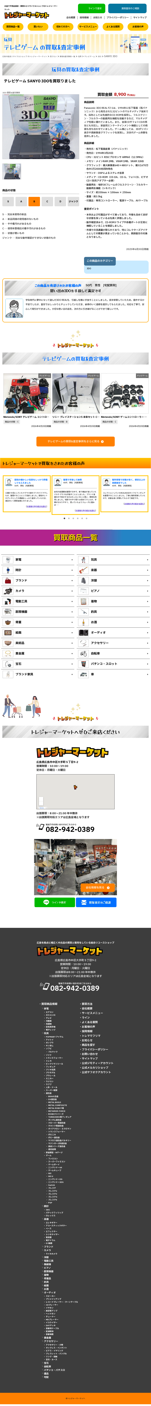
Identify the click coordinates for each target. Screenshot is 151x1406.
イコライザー (51, 1324)
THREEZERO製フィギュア (60, 1118)
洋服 (46, 1259)
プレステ (52, 1189)
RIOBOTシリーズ (56, 1115)
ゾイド (49, 1056)
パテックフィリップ (54, 1214)
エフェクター (51, 1233)
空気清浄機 (50, 1028)
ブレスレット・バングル (56, 1355)
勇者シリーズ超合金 (56, 1148)
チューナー (50, 1318)
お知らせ (97, 17)
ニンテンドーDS (55, 1181)
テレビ (49, 1019)
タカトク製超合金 (56, 1127)
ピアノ (47, 1270)
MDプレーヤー (52, 1321)
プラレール (50, 1077)
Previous (5, 398)
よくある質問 (113, 26)
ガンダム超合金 (54, 1121)
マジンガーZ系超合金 (57, 1145)
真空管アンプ (51, 1312)
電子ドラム (50, 1242)
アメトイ (50, 1041)
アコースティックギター (56, 1227)
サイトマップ (140, 17)
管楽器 (49, 1239)
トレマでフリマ (91, 1038)
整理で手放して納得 (72, 479)
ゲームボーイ (54, 1166)
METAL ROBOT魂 (56, 1110)
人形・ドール (51, 1089)
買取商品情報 (49, 1006)
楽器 (46, 1221)
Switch (51, 1186)
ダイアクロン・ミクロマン (59, 1130)
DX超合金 (52, 1101)
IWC (48, 1211)
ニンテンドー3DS (56, 1184)
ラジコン (50, 1083)
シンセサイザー (52, 1236)
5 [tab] (82, 518)
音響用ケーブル (52, 1330)
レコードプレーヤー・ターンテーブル (62, 1303)
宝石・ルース (51, 1361)
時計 (46, 1208)
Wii (49, 1175)
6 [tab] (86, 518)
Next (146, 398)
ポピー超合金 (54, 1139)
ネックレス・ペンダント (56, 1349)
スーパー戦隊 (51, 1092)
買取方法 (87, 1006)
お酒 (46, 1291)
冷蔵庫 (49, 1022)
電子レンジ (50, 1031)
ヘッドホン (50, 1315)
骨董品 (47, 1280)
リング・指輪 (51, 1358)
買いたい (38, 26)
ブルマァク (53, 1053)
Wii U (50, 1178)
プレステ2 (52, 1192)
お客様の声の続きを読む (36, 506)
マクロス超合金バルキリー (59, 1142)
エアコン (50, 1014)
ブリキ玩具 (50, 1071)
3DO (89, 268)
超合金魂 (52, 1151)
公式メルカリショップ (95, 1070)
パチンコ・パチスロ (54, 1372)
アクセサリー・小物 (54, 1346)
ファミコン (53, 1160)
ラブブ (49, 1086)
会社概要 (70, 17)
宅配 (46, 1379)
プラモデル (50, 1074)
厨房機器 (48, 1273)
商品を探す (88, 1047)
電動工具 (48, 1262)
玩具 (46, 1035)
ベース (48, 1230)
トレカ (49, 1062)
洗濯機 (49, 1025)
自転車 (47, 1368)
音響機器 (50, 1336)
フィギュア (50, 1068)
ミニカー (50, 1080)
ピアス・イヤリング (54, 1352)
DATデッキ (51, 1327)
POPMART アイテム (54, 1038)
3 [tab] (73, 518)
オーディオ (50, 1294)
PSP (50, 1204)
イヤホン (50, 1309)
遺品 (46, 1375)
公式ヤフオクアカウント (96, 1074)
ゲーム (48, 1157)
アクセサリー (51, 1343)
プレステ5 (52, 1201)
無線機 (47, 1266)
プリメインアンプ (53, 1300)
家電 (46, 1010)
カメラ (47, 1252)
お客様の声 (137, 26)
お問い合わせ (90, 1056)
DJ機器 (49, 1245)
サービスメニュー (88, 26)
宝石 (46, 1365)
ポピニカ (52, 1136)
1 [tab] (64, 518)
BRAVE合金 (53, 1098)
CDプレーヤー (52, 1306)
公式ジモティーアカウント (98, 1065)
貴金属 (47, 1339)
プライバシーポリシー (118, 17)
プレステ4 (52, 1198)
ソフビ (49, 1050)
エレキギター (51, 1224)
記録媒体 (50, 1333)
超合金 (49, 1095)
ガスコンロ (50, 1016)
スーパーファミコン (56, 1163)
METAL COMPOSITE (57, 1107)
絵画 (46, 1287)
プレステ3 (52, 1195)
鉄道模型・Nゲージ (54, 1154)
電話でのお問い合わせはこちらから (81, 829)
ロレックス (50, 1217)
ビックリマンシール (54, 1065)
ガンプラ (50, 1044)
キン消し (50, 1047)
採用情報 (84, 17)
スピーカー (50, 1297)
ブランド (48, 1248)
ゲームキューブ (54, 1172)
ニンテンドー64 (55, 1169)
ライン (86, 1020)
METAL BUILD (54, 1104)
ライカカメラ (51, 1255)
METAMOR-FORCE (56, 1112)
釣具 (46, 1284)
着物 (46, 1277)
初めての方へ (63, 26)
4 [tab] (77, 518)
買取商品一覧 (13, 26)
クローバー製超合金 (56, 1124)
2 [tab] (68, 518)
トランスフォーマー (54, 1059)
